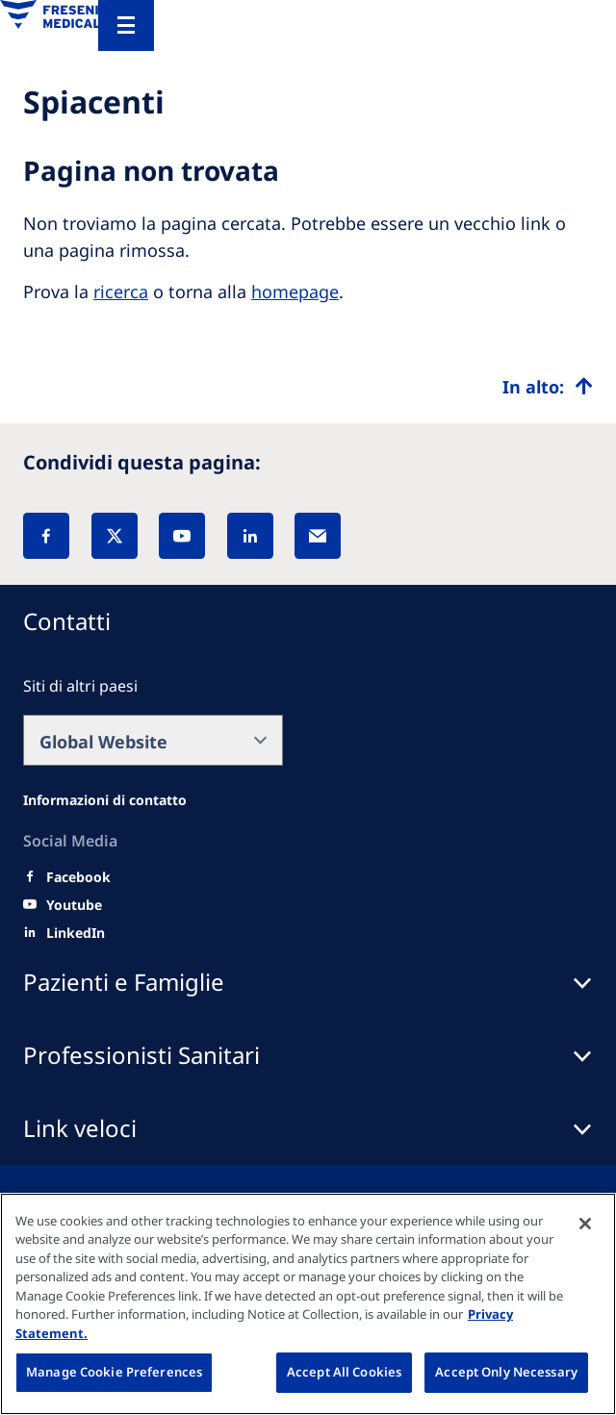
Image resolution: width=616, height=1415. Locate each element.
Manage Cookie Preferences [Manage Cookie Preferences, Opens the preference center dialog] (114, 1371)
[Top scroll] (547, 386)
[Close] (585, 1223)
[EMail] (318, 536)
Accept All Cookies (344, 1371)
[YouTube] (182, 536)
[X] (114, 536)
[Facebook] (46, 536)
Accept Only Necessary (506, 1371)
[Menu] (126, 25)
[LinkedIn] (250, 536)
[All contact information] (105, 800)
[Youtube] (74, 905)
